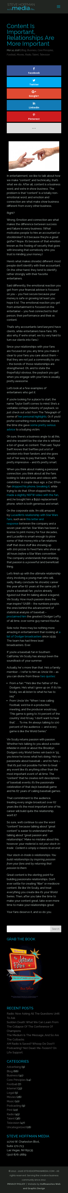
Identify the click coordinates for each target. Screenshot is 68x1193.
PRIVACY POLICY (16, 1184)
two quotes (47, 676)
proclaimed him (16, 616)
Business (32, 50)
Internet (12, 1088)
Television (45, 54)
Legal (10, 1092)
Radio (28, 54)
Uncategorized (16, 1127)
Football (11, 54)
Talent (35, 54)
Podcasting (14, 1105)
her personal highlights (32, 416)
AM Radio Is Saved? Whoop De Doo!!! (31, 1043)
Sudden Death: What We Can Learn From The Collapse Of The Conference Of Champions (33, 1026)
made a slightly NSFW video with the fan (32, 495)
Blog (23, 50)
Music (10, 1101)
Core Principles (45, 50)
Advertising (14, 1067)
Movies (20, 54)
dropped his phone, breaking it (31, 486)
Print (9, 1110)
